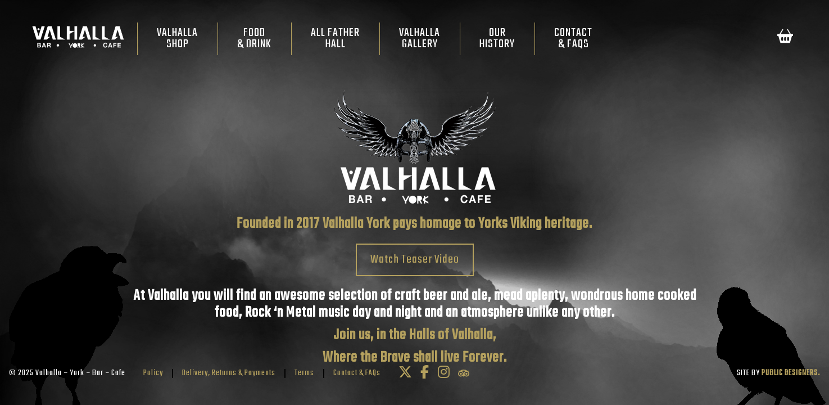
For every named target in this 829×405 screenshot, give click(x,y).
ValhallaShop (177, 38)
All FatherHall (335, 38)
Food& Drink (254, 38)
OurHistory (497, 38)
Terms (304, 373)
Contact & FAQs (356, 373)
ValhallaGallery (419, 38)
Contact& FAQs (573, 38)
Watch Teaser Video (414, 259)
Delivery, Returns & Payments (228, 373)
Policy (153, 373)
